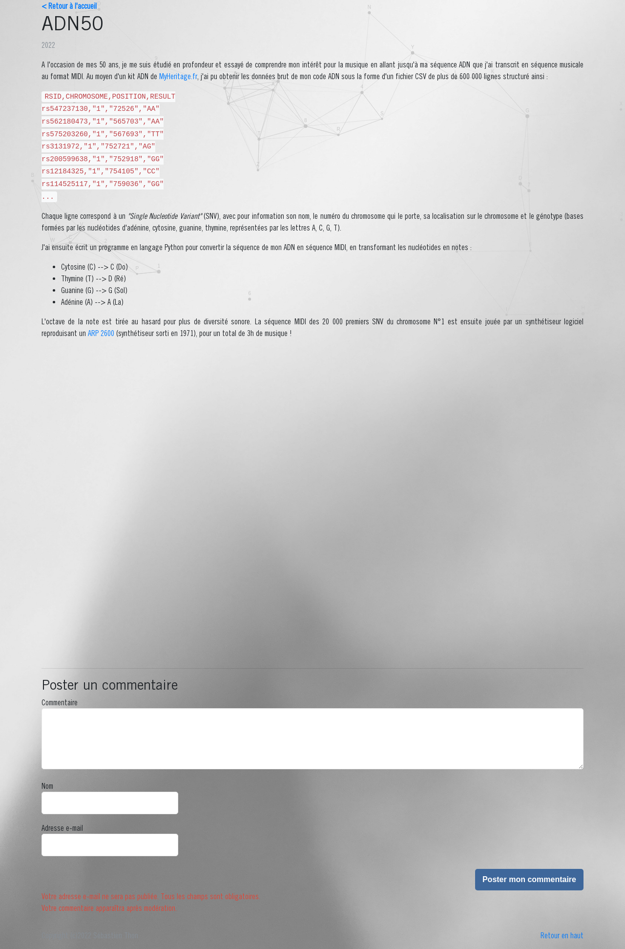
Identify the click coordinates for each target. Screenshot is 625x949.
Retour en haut (562, 935)
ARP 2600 (101, 333)
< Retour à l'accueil (69, 5)
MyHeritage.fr (178, 76)
